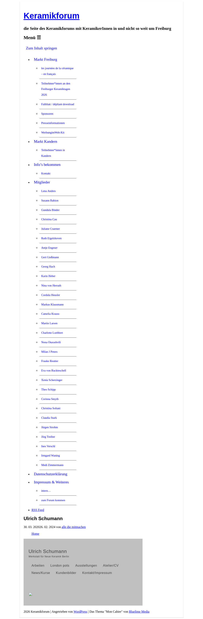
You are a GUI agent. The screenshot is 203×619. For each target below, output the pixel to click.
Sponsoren (47, 113)
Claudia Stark (49, 417)
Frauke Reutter (49, 361)
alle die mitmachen (74, 527)
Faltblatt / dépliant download (57, 104)
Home (35, 533)
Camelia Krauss (50, 313)
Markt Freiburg (45, 59)
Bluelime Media (139, 611)
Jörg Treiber (48, 436)
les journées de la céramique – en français (57, 71)
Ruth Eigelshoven (51, 238)
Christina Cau (49, 219)
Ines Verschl (48, 446)
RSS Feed (38, 510)
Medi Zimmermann (52, 465)
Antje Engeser (49, 247)
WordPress (80, 611)
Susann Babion (49, 200)
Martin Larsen (49, 323)
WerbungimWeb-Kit (52, 132)
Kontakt (45, 173)
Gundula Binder (50, 210)
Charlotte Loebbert (52, 332)
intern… (46, 490)
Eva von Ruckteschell (53, 370)
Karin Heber (48, 276)
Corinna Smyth (50, 399)
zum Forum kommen (53, 500)
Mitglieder (42, 182)
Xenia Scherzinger (51, 380)
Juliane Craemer (50, 228)
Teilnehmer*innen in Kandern (53, 152)
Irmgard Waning (50, 455)
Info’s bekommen (47, 165)
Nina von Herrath (51, 285)
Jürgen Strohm (49, 427)
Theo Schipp (48, 389)
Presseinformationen (53, 123)
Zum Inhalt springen (41, 48)
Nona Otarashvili (51, 342)
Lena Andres (48, 191)
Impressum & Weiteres (51, 482)
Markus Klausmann (52, 304)
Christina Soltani (50, 408)
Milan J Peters (49, 351)
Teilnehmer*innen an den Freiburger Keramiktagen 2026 (55, 89)
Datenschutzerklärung (50, 474)
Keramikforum (51, 15)
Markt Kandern (45, 141)
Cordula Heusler (50, 295)
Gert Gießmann (50, 257)
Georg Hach (48, 266)
